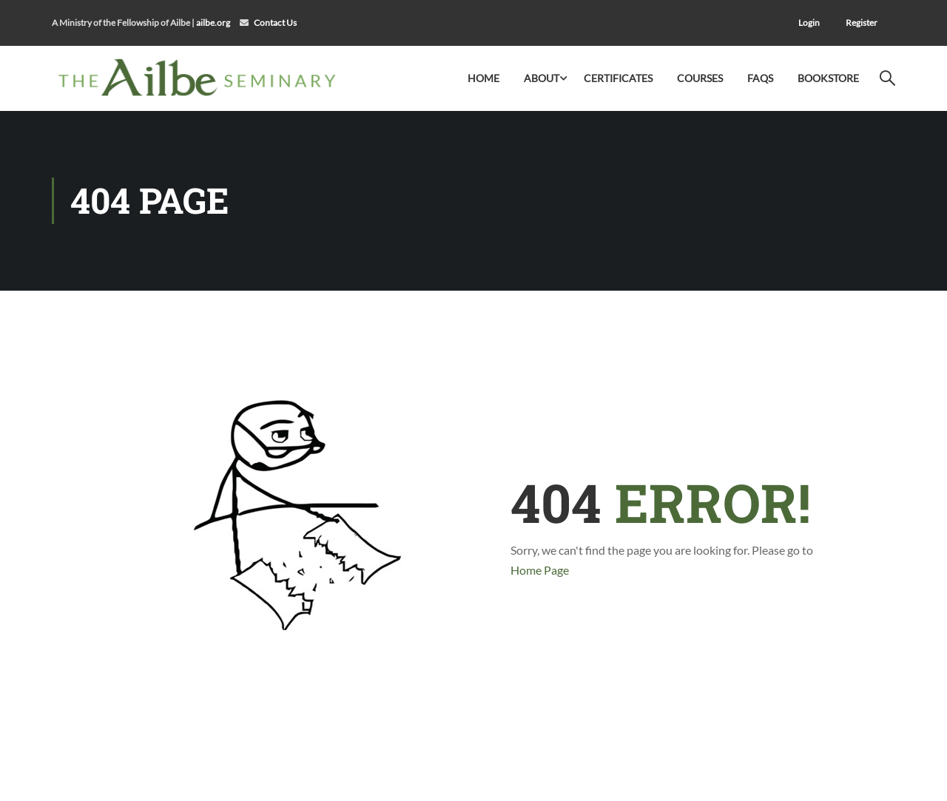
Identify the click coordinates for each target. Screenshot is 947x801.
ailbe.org (213, 22)
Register (861, 22)
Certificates (618, 78)
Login (809, 22)
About (541, 78)
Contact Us (275, 22)
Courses (700, 78)
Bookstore (828, 78)
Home (483, 78)
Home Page (539, 570)
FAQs (760, 78)
